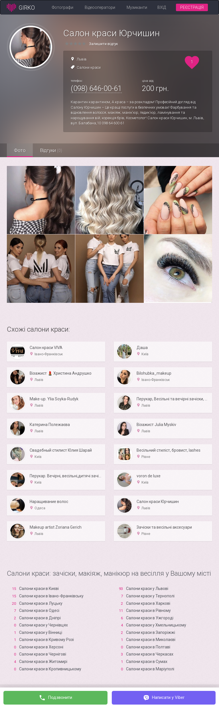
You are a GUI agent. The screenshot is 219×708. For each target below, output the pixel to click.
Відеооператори (100, 7)
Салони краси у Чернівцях (43, 625)
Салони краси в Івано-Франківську (51, 596)
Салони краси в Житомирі (43, 661)
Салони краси (89, 67)
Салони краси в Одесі (39, 610)
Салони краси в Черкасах (149, 654)
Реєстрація (192, 7)
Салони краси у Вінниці (40, 632)
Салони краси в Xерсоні (41, 647)
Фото (20, 150)
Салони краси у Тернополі (150, 596)
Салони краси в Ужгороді (149, 618)
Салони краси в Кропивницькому (50, 669)
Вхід (161, 7)
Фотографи (62, 7)
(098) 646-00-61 (96, 88)
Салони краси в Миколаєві (150, 639)
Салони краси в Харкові (148, 603)
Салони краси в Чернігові (42, 654)
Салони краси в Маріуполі (150, 669)
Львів (82, 59)
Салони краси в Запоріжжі (150, 632)
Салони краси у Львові (147, 588)
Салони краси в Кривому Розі (46, 639)
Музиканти (137, 7)
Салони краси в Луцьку (40, 603)
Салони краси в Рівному (148, 610)
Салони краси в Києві (39, 588)
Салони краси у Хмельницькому (156, 625)
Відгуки (51, 150)
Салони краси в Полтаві (148, 647)
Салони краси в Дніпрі (40, 618)
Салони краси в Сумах (146, 661)
